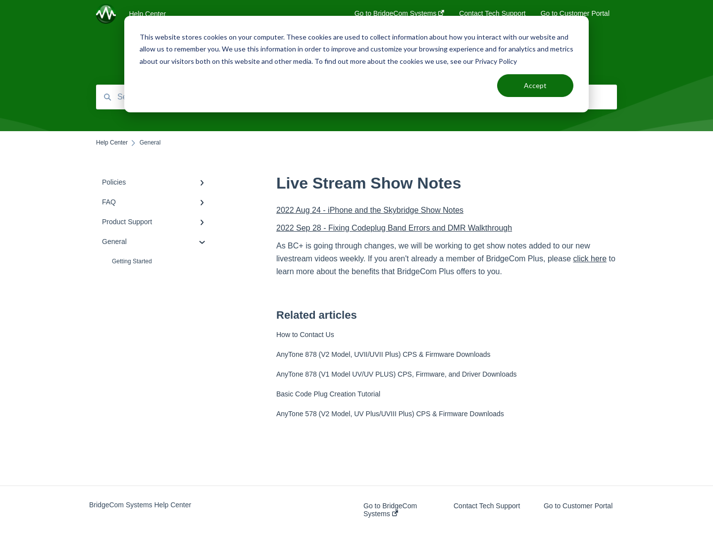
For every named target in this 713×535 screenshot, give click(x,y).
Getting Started (132, 261)
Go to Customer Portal (578, 506)
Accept (535, 85)
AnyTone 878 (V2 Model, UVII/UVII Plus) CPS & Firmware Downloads (383, 354)
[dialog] (356, 64)
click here (590, 258)
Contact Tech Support (487, 506)
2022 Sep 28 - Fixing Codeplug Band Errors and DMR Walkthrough (394, 228)
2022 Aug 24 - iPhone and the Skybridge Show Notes (369, 210)
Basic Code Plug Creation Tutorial (328, 394)
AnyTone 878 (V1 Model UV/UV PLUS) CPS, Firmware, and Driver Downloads (396, 374)
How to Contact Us (305, 335)
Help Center (147, 14)
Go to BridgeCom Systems (390, 510)
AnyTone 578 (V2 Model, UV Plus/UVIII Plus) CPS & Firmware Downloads (390, 414)
